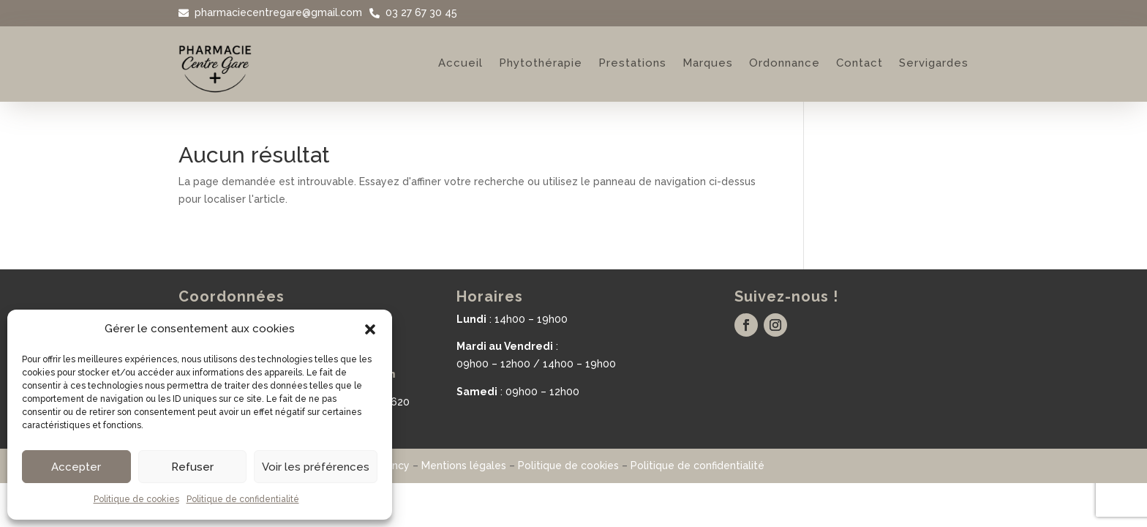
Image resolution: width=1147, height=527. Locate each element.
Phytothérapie (540, 63)
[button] (370, 329)
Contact (859, 63)
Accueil (460, 63)
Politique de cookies (136, 499)
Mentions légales (463, 465)
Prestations (632, 63)
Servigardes (934, 63)
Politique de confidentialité (243, 499)
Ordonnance (784, 63)
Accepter (76, 467)
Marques (707, 63)
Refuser (192, 467)
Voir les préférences (315, 467)
